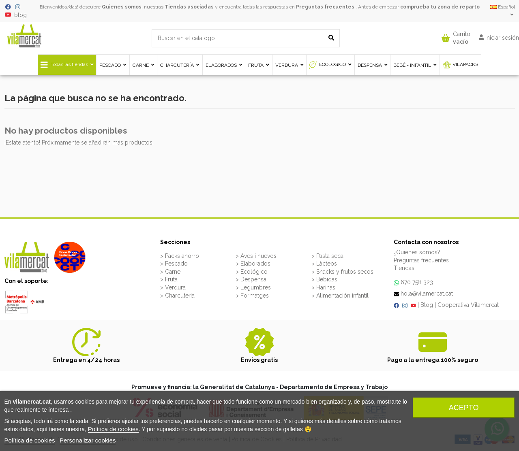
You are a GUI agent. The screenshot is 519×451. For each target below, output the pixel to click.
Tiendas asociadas (189, 7)
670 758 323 (417, 282)
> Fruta (169, 279)
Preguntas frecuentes (325, 7)
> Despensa (251, 279)
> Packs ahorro (179, 256)
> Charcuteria (177, 295)
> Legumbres (253, 287)
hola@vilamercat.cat (427, 293)
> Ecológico (252, 271)
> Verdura (173, 287)
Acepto (464, 408)
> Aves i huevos (256, 256)
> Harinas (323, 287)
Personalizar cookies (88, 440)
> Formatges (252, 295)
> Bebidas (324, 279)
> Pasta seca (327, 256)
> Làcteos (324, 263)
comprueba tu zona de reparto (440, 7)
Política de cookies (113, 428)
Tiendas (404, 268)
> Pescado (174, 263)
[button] (456, 36)
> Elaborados (253, 263)
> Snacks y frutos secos (342, 271)
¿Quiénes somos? (417, 252)
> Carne (170, 271)
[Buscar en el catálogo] (331, 38)
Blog (426, 305)
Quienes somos (122, 7)
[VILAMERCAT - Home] (24, 35)
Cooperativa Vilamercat (468, 305)
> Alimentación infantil (340, 295)
